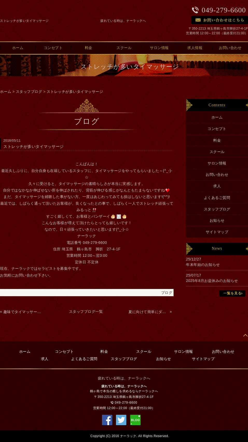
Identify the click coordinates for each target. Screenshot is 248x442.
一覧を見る (232, 293)
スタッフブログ (29, 91)
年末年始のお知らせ (203, 265)
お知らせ (217, 220)
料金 (88, 48)
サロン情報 (159, 48)
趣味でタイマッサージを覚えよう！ (23, 312)
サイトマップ (217, 232)
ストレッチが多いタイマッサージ (75, 91)
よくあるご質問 (217, 198)
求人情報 (194, 48)
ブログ (167, 293)
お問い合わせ (217, 174)
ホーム (5, 91)
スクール (124, 48)
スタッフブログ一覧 (86, 311)
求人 (217, 186)
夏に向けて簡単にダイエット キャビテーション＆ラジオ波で (148, 312)
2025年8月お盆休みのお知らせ (212, 281)
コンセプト (53, 48)
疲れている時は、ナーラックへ (123, 21)
